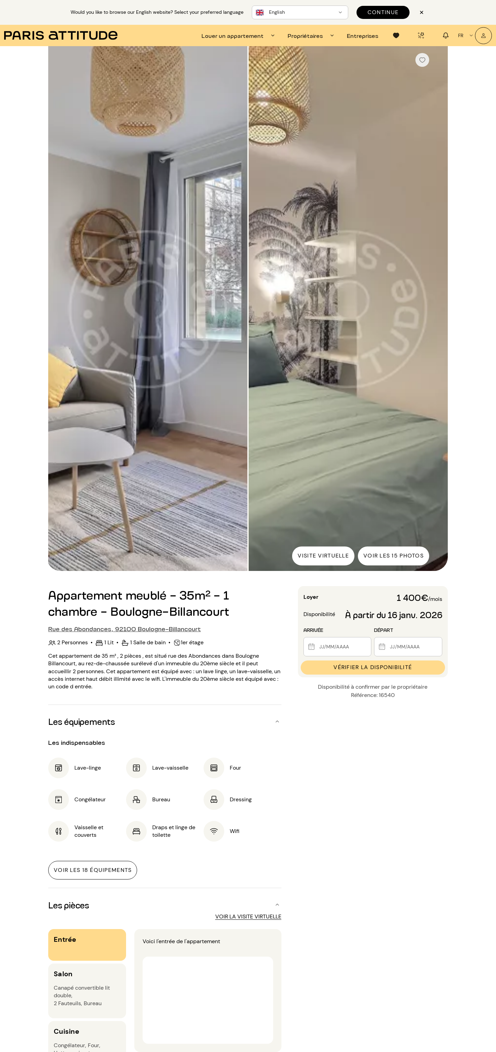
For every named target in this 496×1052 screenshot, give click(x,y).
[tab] (239, 35)
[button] (164, 721)
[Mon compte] (483, 35)
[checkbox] (422, 60)
